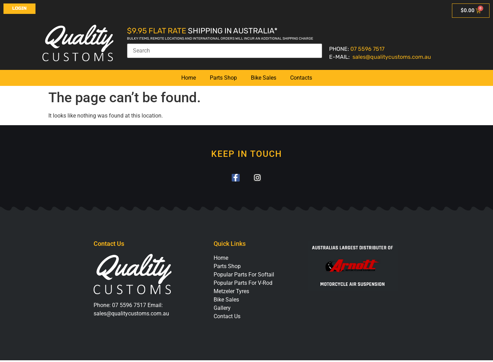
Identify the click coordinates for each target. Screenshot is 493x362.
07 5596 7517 (367, 49)
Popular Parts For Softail (244, 276)
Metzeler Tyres (231, 293)
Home (188, 77)
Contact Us (227, 318)
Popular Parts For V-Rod (243, 284)
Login (19, 8)
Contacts (301, 77)
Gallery (222, 309)
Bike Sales (263, 77)
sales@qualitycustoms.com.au (391, 57)
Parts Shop (223, 77)
